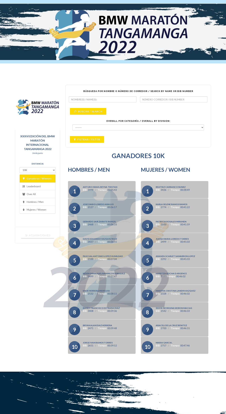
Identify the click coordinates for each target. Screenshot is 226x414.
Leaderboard (31, 186)
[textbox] (102, 99)
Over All (29, 194)
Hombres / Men (33, 202)
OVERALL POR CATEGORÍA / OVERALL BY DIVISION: (138, 121)
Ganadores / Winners (37, 179)
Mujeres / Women (34, 210)
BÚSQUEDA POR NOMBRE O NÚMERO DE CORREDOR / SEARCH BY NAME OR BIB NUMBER (138, 91)
